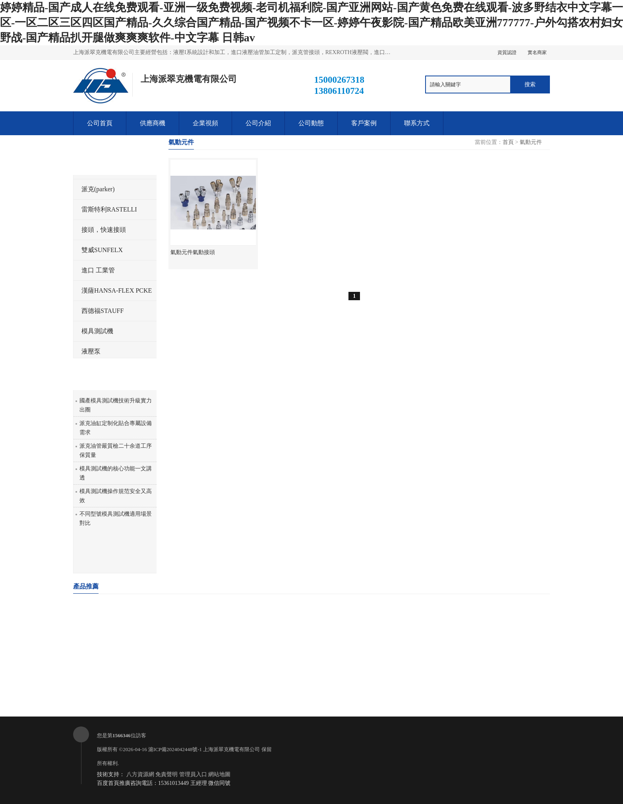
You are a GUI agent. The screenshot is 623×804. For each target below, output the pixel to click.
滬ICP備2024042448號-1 (175, 749)
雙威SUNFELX (102, 250)
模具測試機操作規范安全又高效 (115, 495)
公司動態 (311, 123)
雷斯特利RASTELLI (109, 209)
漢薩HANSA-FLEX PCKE (116, 290)
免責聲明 (166, 774)
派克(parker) (98, 189)
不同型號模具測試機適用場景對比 (115, 518)
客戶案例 (364, 123)
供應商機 (152, 123)
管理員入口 (193, 774)
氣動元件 (531, 142)
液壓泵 (91, 351)
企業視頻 (205, 123)
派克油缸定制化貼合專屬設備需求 (115, 427)
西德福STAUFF (102, 310)
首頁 (508, 142)
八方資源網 (140, 774)
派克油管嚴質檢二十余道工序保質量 (115, 450)
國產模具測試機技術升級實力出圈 (115, 405)
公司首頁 (99, 123)
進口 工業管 (98, 270)
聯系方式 (417, 123)
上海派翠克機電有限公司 (231, 749)
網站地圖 (219, 774)
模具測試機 (97, 331)
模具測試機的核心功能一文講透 (115, 473)
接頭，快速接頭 (103, 229)
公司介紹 (258, 123)
